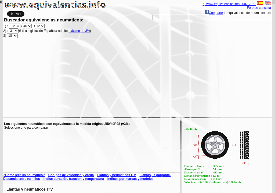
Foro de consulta (259, 8)
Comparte (214, 13)
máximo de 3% (79, 31)
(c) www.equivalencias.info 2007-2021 (229, 4)
